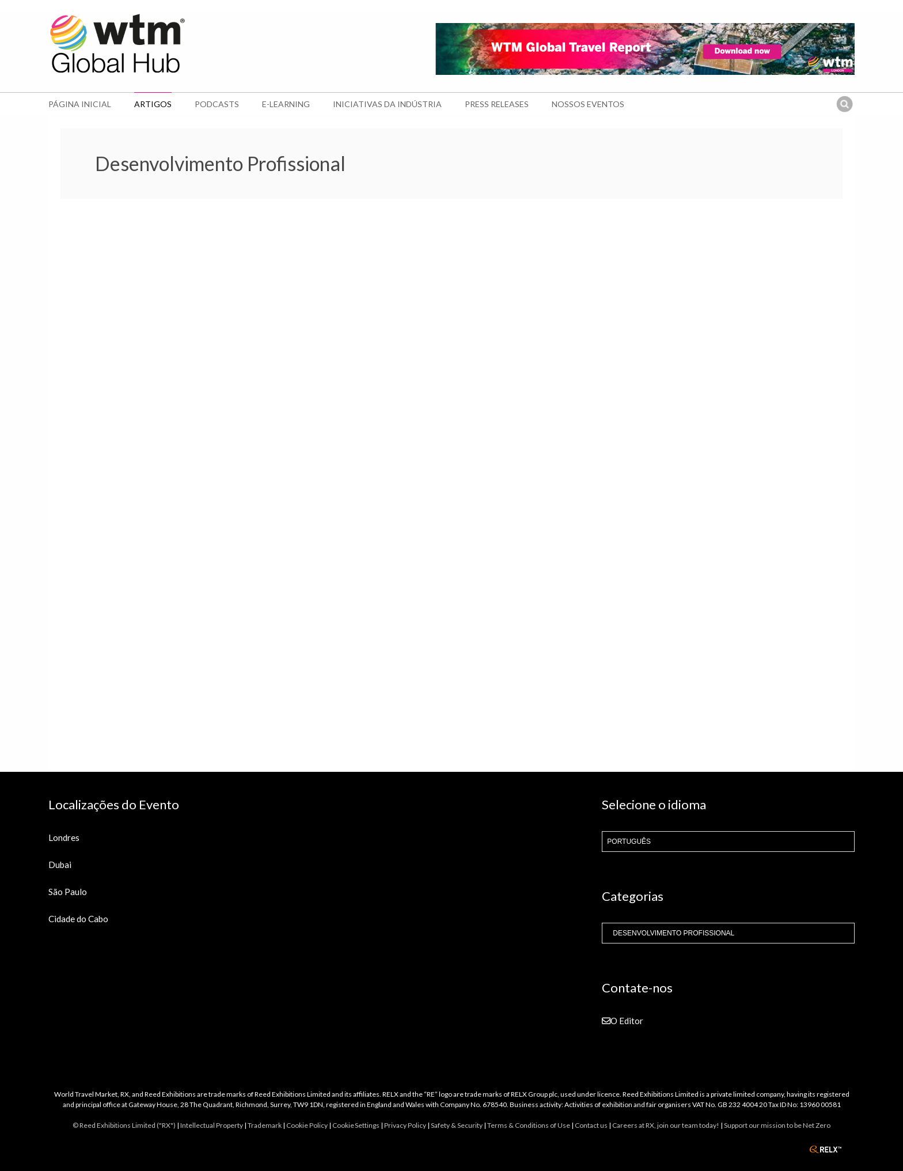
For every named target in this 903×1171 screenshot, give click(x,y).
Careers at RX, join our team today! (665, 1125)
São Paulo (67, 891)
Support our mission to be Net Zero (777, 1125)
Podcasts (217, 104)
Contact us (591, 1125)
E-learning (286, 104)
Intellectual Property (211, 1125)
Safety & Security (457, 1125)
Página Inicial (79, 104)
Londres (63, 837)
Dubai (59, 864)
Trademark (265, 1125)
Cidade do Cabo (78, 919)
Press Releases (497, 104)
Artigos (153, 104)
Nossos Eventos (588, 104)
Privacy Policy (405, 1125)
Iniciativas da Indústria (387, 104)
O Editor (622, 1020)
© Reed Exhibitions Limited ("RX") (124, 1125)
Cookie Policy (307, 1125)
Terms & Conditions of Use (528, 1125)
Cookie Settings (356, 1125)
